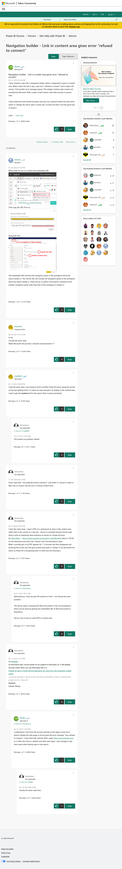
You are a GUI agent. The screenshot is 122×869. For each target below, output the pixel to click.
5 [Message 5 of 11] (15, 558)
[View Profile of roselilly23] (18, 376)
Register (86, 14)
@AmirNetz (15, 538)
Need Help (19, 115)
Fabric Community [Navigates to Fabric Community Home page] (27, 3)
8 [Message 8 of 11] (15, 401)
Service (72, 35)
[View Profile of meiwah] (17, 159)
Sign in (94, 14)
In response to (21, 431)
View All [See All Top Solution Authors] (87, 159)
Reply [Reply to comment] (70, 310)
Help (102, 14)
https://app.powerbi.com (63, 738)
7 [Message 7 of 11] (15, 493)
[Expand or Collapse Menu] (3, 9)
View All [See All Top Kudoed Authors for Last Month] (87, 209)
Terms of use (5, 853)
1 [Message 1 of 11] (15, 121)
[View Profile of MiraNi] (17, 66)
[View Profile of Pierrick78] (18, 326)
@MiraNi (14, 662)
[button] (53, 56)
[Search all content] (91, 19)
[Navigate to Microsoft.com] (8, 3)
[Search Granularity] (52, 19)
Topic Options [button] (67, 56)
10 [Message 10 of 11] (16, 351)
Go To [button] (110, 14)
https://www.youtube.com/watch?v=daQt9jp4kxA (41, 538)
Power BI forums (15, 35)
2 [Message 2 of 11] (15, 694)
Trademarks (5, 856)
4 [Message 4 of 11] (26, 798)
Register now (74, 26)
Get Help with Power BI (52, 35)
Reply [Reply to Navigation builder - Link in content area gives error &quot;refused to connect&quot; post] (70, 129)
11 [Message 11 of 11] (16, 302)
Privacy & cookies (7, 849)
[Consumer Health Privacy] (31, 861)
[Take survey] (91, 100)
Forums (32, 35)
